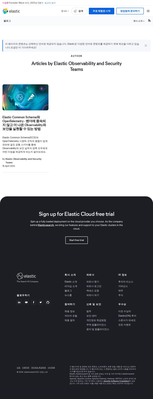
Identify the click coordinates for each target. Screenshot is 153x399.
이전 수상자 (124, 311)
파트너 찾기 (92, 281)
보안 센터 (91, 315)
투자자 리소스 (125, 281)
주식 (120, 295)
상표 (18, 367)
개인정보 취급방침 (96, 320)
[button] (145, 45)
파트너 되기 (92, 295)
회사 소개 (137, 21)
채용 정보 (70, 311)
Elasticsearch (46, 225)
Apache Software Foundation (116, 381)
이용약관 (25, 367)
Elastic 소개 (71, 281)
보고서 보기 (50, 2)
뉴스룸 (68, 295)
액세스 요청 (92, 290)
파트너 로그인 (93, 286)
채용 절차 (70, 320)
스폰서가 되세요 (127, 320)
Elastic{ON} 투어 (127, 315)
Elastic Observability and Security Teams (23, 161)
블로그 (7, 20)
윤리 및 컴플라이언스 (97, 329)
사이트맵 (51, 367)
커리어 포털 (71, 315)
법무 (88, 311)
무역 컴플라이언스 (96, 324)
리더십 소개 (71, 286)
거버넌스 (123, 286)
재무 (120, 290)
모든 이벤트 (124, 324)
